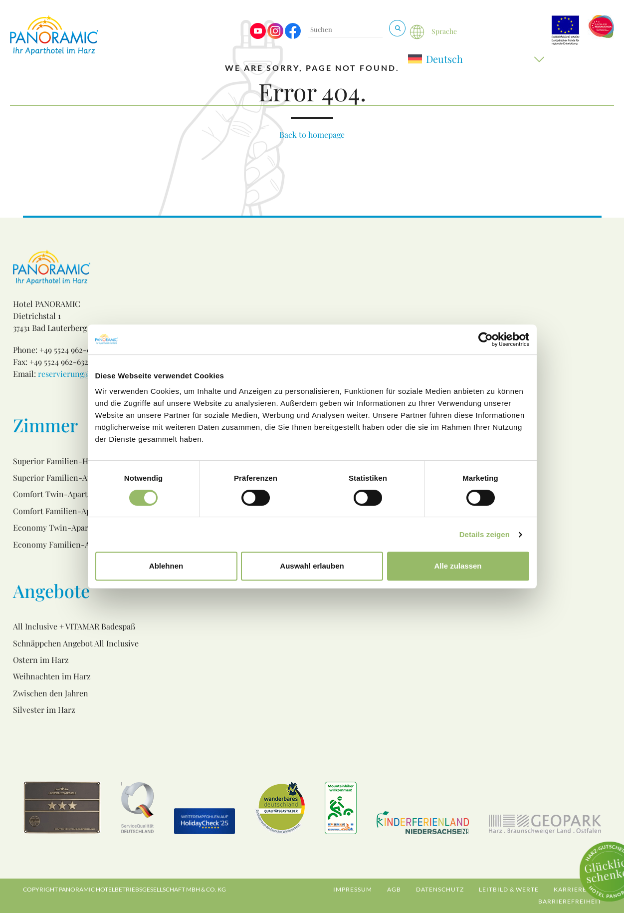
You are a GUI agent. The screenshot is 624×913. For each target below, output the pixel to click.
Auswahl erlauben (312, 566)
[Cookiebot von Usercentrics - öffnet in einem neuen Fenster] (485, 339)
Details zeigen (484, 534)
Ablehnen (166, 566)
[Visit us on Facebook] (293, 36)
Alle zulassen (457, 566)
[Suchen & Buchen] (397, 28)
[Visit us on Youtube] (258, 36)
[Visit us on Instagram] (275, 36)
